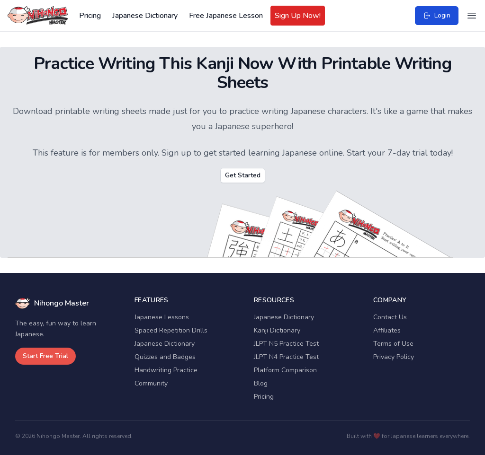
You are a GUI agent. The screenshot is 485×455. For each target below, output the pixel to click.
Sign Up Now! (298, 15)
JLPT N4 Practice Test (286, 356)
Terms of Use (393, 343)
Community (151, 383)
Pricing (90, 15)
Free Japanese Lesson (226, 15)
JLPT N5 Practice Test (286, 343)
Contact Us (390, 317)
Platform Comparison (285, 370)
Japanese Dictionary (145, 15)
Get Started (242, 175)
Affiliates (387, 330)
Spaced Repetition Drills (171, 330)
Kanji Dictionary (277, 330)
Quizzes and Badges (165, 356)
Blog (261, 383)
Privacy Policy (393, 356)
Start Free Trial (45, 355)
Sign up (176, 152)
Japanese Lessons (162, 317)
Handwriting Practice (166, 370)
